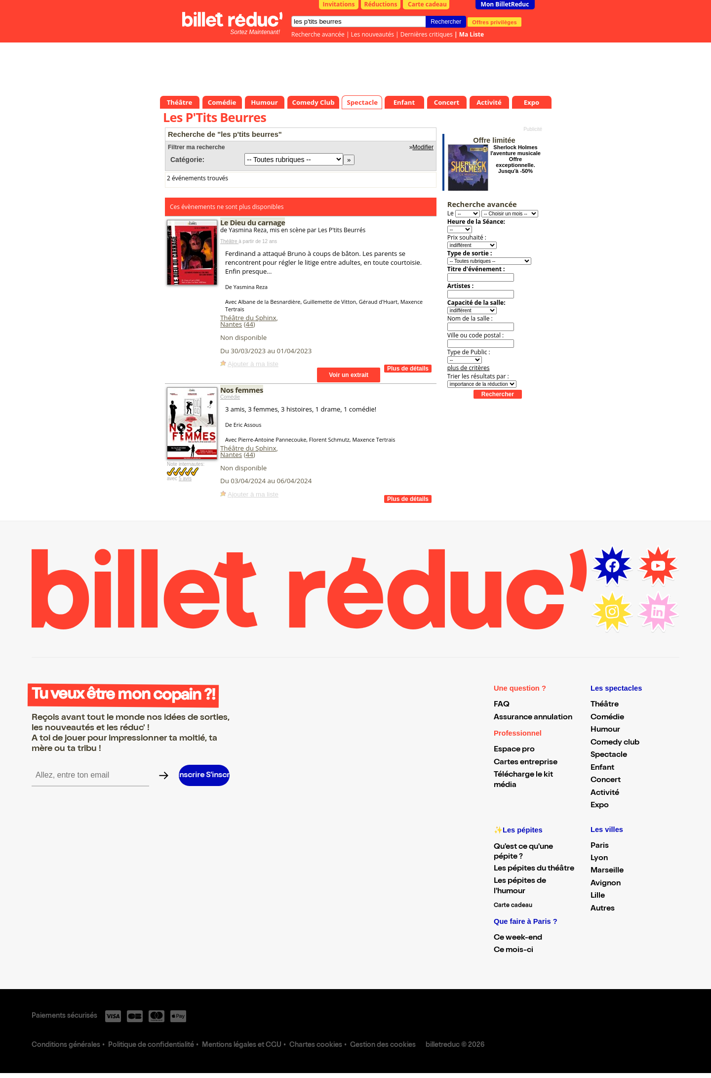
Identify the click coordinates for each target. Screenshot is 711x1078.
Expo (600, 806)
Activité (605, 793)
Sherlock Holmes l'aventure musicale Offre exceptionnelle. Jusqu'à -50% (515, 159)
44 (249, 324)
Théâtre (229, 241)
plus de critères (468, 368)
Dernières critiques (426, 34)
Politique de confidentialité (151, 1045)
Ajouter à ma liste (253, 364)
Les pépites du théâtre (534, 869)
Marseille (607, 871)
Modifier (423, 147)
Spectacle (609, 755)
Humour (605, 730)
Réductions (380, 4)
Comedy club (615, 743)
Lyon (599, 859)
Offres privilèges (494, 22)
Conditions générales (66, 1045)
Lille (598, 896)
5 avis (185, 478)
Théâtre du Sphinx (248, 317)
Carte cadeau (427, 4)
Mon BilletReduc (505, 4)
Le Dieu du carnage (252, 222)
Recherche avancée (318, 34)
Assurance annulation (533, 718)
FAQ (502, 705)
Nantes (231, 324)
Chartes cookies (315, 1045)
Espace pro (514, 750)
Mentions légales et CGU (241, 1045)
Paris (600, 846)
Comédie (230, 397)
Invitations (339, 4)
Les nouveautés (372, 34)
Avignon (606, 884)
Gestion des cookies (383, 1045)
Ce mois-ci (513, 950)
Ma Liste (471, 34)
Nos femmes (241, 390)
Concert (606, 781)
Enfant (602, 768)
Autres (603, 909)
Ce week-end (518, 938)
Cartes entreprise (525, 763)
